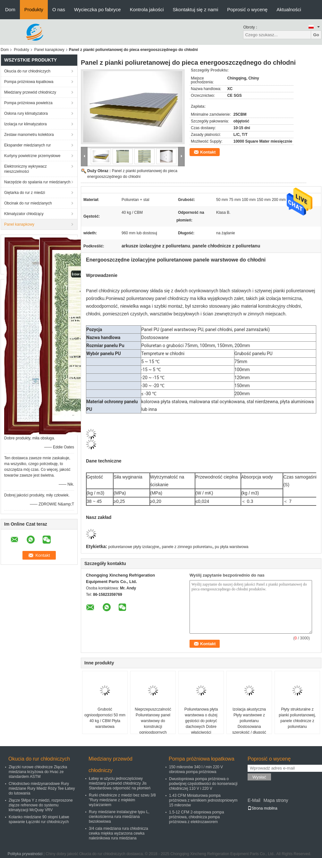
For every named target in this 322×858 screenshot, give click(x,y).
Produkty (33, 9)
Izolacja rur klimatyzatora (25, 124)
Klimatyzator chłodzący (24, 214)
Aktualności (288, 9)
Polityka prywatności (25, 854)
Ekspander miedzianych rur (27, 145)
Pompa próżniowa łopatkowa (28, 81)
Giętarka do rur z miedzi (24, 192)
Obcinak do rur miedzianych (28, 203)
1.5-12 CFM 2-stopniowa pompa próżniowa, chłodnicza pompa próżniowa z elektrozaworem (196, 817)
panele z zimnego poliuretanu (187, 547)
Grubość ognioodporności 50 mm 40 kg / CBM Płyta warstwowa (104, 718)
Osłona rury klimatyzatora (26, 113)
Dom (10, 9)
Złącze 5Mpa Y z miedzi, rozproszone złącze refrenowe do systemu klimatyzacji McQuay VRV (41, 805)
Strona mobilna (262, 808)
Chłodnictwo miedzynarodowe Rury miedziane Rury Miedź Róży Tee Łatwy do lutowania (42, 788)
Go (316, 34)
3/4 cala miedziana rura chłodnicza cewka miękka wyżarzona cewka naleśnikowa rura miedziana (118, 833)
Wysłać (259, 777)
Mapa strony (275, 800)
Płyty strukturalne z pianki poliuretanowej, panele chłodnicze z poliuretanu (297, 718)
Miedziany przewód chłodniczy (30, 92)
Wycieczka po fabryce (97, 9)
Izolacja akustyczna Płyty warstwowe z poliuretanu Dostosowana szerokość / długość (249, 721)
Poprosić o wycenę (247, 9)
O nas (58, 9)
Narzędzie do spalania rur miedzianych (37, 182)
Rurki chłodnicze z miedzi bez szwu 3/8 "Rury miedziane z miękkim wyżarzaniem (122, 800)
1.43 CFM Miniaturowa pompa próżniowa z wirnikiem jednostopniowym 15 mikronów (203, 800)
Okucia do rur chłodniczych (27, 71)
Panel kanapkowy (49, 49)
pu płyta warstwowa (232, 547)
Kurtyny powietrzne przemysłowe (32, 156)
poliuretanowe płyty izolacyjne (133, 547)
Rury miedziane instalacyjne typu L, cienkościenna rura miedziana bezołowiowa (119, 817)
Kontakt (208, 152)
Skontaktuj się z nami (195, 9)
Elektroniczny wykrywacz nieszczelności (25, 169)
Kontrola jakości (147, 9)
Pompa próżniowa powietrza (28, 103)
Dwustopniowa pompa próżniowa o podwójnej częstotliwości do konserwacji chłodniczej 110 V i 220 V (203, 784)
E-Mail (254, 800)
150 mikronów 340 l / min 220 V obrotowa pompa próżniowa (196, 769)
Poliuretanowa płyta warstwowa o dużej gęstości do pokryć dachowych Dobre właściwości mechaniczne (201, 723)
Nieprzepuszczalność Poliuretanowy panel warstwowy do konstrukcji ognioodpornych (153, 721)
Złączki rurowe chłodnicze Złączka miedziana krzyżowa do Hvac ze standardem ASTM (38, 772)
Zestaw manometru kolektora (29, 134)
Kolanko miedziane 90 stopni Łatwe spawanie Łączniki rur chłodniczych (39, 819)
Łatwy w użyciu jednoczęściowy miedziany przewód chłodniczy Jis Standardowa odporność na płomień (119, 783)
